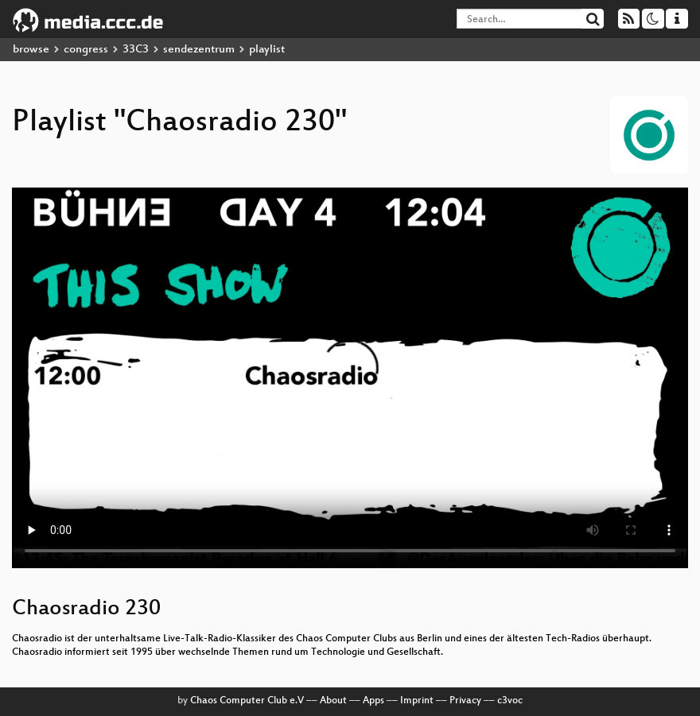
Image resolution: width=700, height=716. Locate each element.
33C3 (135, 49)
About (333, 700)
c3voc (510, 700)
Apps (373, 700)
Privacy (465, 700)
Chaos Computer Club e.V (247, 700)
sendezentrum (199, 49)
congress (86, 49)
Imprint (417, 700)
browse (31, 49)
